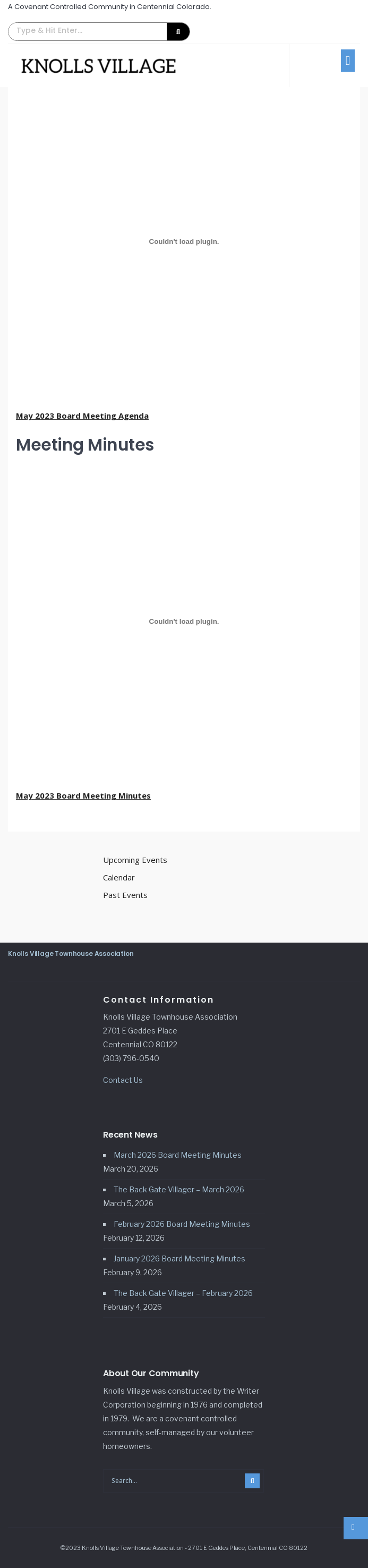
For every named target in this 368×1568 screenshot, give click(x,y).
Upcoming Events (135, 859)
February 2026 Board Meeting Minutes (182, 1223)
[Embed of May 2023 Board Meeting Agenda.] (184, 241)
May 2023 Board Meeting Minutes (83, 795)
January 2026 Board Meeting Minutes (179, 1258)
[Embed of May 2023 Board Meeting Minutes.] (184, 621)
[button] (99, 31)
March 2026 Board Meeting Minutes (178, 1154)
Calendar (119, 877)
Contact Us (123, 1079)
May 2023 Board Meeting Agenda (82, 415)
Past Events (125, 894)
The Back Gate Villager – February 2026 (183, 1293)
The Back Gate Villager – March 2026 (179, 1189)
